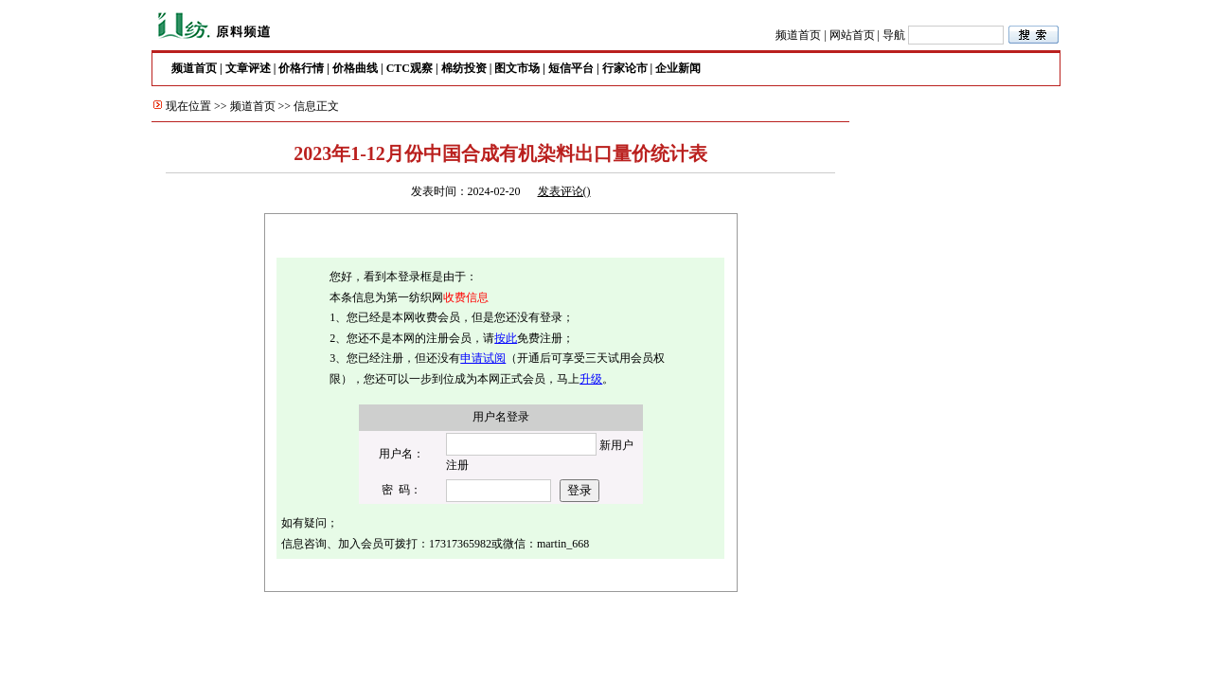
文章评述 (248, 68)
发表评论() (564, 191)
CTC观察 (409, 68)
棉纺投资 (464, 68)
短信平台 (571, 68)
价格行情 (301, 68)
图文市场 (517, 68)
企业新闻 (678, 68)
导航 (893, 35)
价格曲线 (355, 68)
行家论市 (625, 68)
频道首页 (798, 35)
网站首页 (852, 35)
